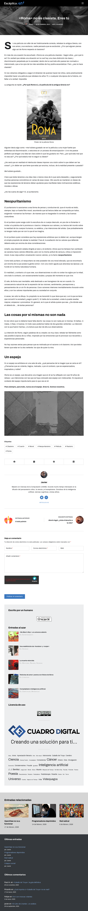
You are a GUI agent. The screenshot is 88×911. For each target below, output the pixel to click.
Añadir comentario (13, 556)
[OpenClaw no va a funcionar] (16, 811)
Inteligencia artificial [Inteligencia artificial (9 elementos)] (53, 765)
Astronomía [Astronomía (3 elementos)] (47, 755)
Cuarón (21, 446)
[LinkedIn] (74, 462)
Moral (31, 446)
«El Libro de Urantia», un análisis (25, 904)
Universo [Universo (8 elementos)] (14, 779)
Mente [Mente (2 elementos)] (29, 769)
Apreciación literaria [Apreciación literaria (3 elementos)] (24, 755)
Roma (8, 451)
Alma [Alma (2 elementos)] (9, 755)
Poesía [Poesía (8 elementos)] (13, 774)
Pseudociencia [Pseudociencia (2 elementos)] (23, 774)
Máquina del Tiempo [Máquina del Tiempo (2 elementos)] (48, 769)
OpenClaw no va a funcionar (16, 847)
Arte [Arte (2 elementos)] (34, 755)
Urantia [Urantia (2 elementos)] (24, 779)
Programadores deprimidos (44, 821)
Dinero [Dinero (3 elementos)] (60, 760)
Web (62, 548)
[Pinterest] (54, 462)
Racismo (69, 446)
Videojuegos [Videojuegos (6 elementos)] (50, 779)
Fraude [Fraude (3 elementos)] (29, 766)
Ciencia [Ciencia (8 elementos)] (13, 759)
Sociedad (59, 24)
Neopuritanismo (44, 446)
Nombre (9, 548)
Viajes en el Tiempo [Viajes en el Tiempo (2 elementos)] (32, 779)
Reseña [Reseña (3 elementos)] (54, 774)
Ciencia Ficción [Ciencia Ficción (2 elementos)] (24, 760)
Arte (54, 24)
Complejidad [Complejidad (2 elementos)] (32, 760)
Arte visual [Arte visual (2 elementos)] (39, 755)
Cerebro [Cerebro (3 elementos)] (69, 755)
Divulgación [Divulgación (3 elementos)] (72, 760)
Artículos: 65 (44, 502)
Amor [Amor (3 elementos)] (14, 755)
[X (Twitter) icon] (41, 497)
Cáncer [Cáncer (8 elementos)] (52, 759)
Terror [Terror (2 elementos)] (67, 774)
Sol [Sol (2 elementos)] (63, 774)
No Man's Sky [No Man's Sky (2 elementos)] (58, 769)
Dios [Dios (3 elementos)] (65, 760)
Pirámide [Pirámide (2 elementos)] (70, 769)
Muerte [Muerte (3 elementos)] (38, 770)
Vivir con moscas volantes (23, 897)
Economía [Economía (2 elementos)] (11, 765)
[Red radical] (71, 811)
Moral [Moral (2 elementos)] (33, 769)
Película (57, 446)
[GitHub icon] (46, 497)
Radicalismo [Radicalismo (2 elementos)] (36, 774)
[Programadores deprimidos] (44, 811)
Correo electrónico (40, 548)
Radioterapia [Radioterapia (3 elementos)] (45, 774)
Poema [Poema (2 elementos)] (76, 769)
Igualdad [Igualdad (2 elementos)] (35, 765)
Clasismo (10, 446)
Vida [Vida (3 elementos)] (40, 779)
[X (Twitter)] (34, 462)
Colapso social (10, 863)
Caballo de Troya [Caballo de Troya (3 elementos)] (58, 755)
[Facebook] (14, 462)
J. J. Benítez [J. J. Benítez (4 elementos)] (14, 769)
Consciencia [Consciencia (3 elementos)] (41, 760)
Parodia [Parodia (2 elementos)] (65, 769)
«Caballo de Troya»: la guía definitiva (28, 882)
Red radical (64, 821)
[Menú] (83, 3)
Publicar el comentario (15, 597)
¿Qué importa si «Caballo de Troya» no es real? (33, 890)
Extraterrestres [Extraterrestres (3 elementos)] (20, 766)
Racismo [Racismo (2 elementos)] (30, 774)
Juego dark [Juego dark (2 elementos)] (24, 769)
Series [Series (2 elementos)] (60, 774)
